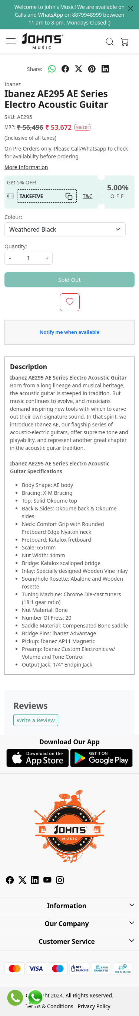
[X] (22, 881)
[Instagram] (60, 881)
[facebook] (65, 68)
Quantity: (15, 246)
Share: (34, 68)
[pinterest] (92, 68)
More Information (26, 167)
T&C (88, 196)
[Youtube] (47, 881)
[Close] (130, 8)
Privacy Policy (93, 1006)
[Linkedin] (34, 881)
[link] (109, 41)
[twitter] (78, 68)
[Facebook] (10, 881)
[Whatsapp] (52, 68)
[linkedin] (105, 68)
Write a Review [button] (36, 720)
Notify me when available (69, 332)
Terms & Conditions (49, 1006)
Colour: (13, 216)
